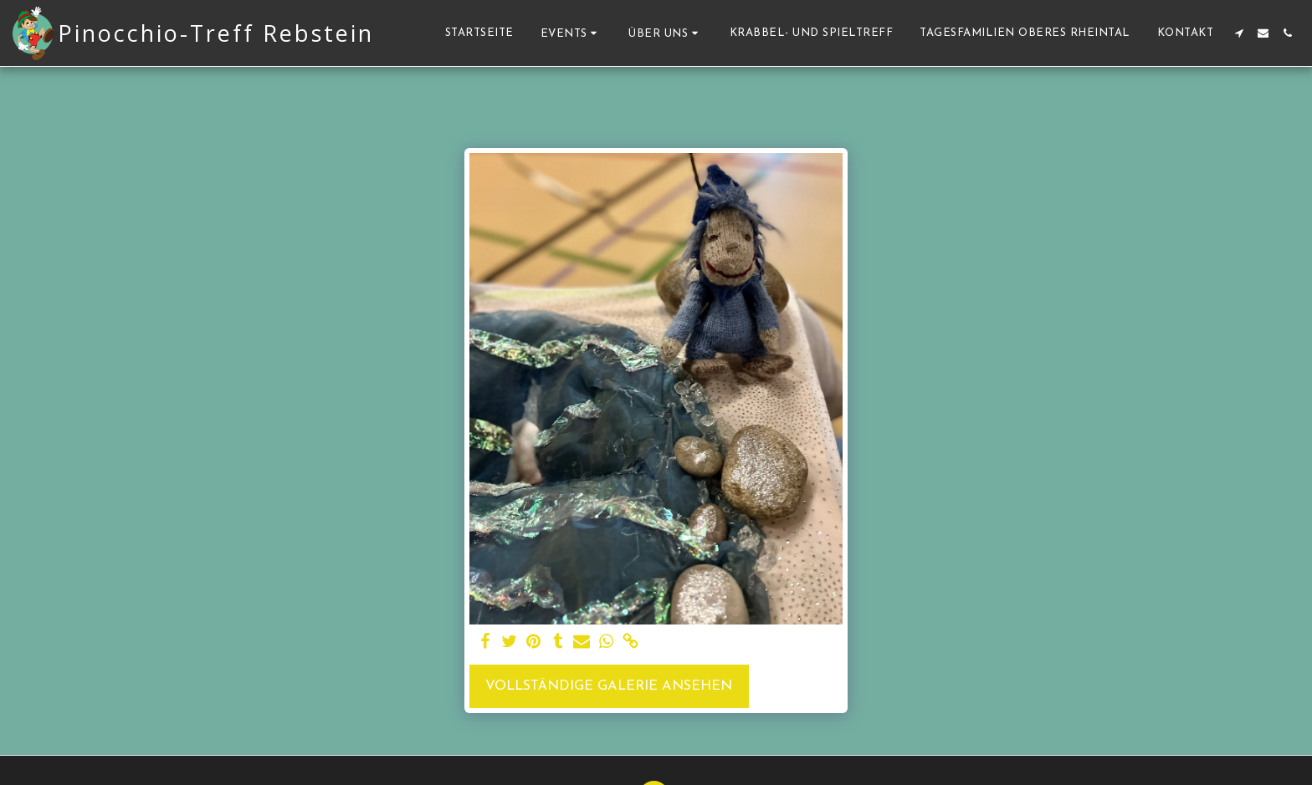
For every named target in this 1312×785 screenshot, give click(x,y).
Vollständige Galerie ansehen (608, 686)
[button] (571, 33)
